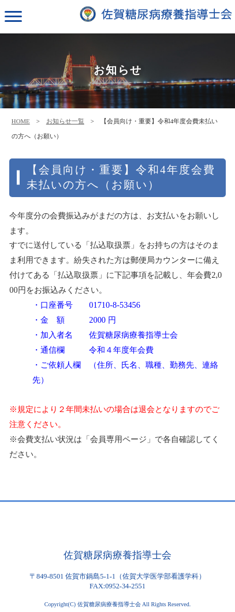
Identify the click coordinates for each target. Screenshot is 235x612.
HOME (21, 121)
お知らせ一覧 (65, 121)
